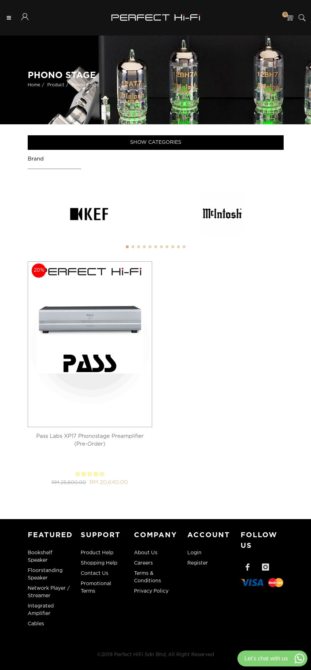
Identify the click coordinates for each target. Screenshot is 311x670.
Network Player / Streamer (49, 592)
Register (197, 563)
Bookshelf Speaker (40, 556)
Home (34, 85)
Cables (36, 624)
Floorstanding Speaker (45, 574)
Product (55, 85)
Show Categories (155, 142)
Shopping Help (99, 563)
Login (194, 553)
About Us (145, 553)
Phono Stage (85, 85)
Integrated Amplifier (41, 610)
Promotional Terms (96, 587)
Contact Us (94, 573)
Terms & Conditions (147, 577)
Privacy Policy (151, 591)
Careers (143, 563)
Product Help (97, 553)
